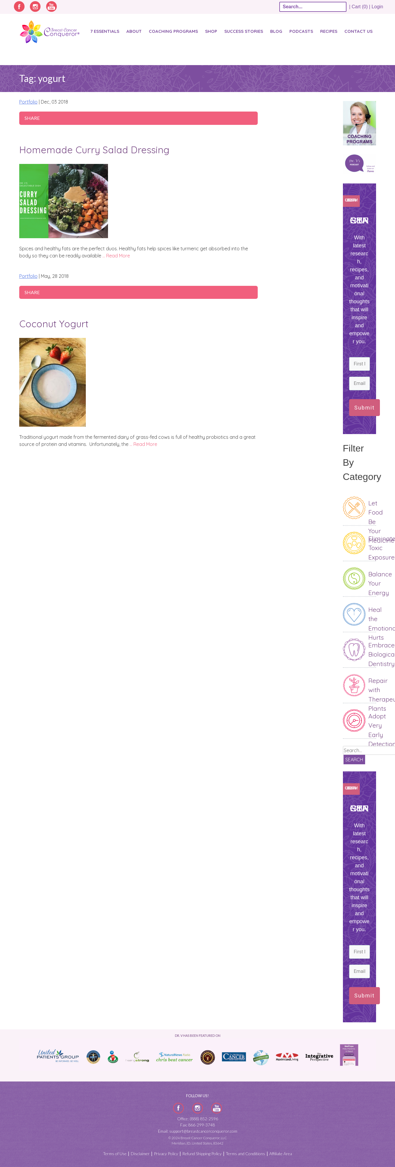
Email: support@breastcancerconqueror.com (197, 1131)
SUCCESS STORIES (243, 31)
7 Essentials (104, 31)
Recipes (328, 31)
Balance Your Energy (380, 583)
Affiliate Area (280, 1153)
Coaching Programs (173, 31)
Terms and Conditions (245, 1153)
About (134, 31)
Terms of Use (115, 1153)
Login (377, 6)
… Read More (116, 256)
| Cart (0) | (360, 6)
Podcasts (301, 31)
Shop (211, 31)
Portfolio (28, 102)
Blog (276, 31)
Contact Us (358, 31)
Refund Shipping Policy (202, 1153)
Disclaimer (140, 1153)
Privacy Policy (166, 1153)
